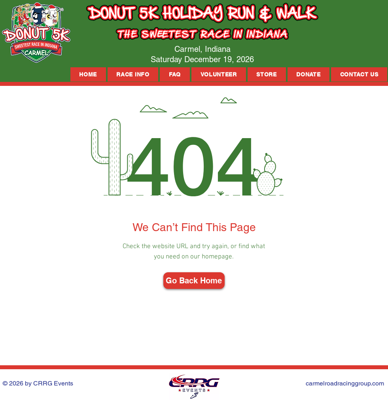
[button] (133, 74)
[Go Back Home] (194, 280)
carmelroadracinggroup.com (345, 383)
